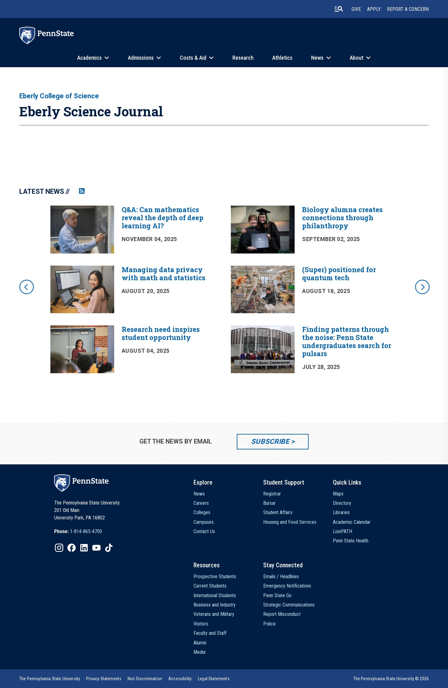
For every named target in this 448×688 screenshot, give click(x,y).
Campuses (204, 522)
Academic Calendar (352, 522)
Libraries (341, 512)
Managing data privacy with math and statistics (163, 273)
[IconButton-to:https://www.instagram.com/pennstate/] (59, 548)
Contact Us (204, 531)
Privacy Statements (103, 678)
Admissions (141, 57)
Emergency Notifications (287, 586)
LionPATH (342, 531)
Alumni (200, 643)
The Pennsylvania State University (49, 678)
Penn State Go (277, 595)
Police (269, 624)
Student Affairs (277, 512)
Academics (89, 57)
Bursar (269, 503)
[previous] (26, 286)
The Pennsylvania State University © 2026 (391, 678)
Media (199, 652)
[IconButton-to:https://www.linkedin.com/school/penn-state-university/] (84, 548)
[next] (422, 286)
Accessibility (180, 678)
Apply (374, 9)
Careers (201, 503)
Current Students (210, 586)
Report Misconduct (282, 614)
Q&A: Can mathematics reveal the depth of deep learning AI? (162, 217)
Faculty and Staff (210, 633)
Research (243, 57)
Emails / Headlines (281, 576)
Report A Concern (408, 9)
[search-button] (338, 9)
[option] (224, 295)
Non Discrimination (145, 678)
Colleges (202, 512)
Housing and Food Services (289, 522)
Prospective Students (215, 576)
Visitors (201, 624)
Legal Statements (214, 678)
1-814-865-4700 (86, 531)
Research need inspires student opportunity (161, 333)
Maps (338, 494)
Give (356, 9)
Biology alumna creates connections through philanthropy (342, 217)
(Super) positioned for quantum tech (339, 273)
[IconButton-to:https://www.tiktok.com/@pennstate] (109, 548)
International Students (215, 595)
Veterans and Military (214, 614)
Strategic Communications (289, 605)
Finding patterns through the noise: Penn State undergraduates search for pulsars (346, 341)
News (317, 57)
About (356, 57)
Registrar (272, 494)
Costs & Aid (193, 57)
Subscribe (270, 441)
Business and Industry (215, 605)
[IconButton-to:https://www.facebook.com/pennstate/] (72, 548)
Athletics (282, 57)
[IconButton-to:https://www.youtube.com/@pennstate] (96, 548)
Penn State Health (350, 541)
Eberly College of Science (59, 96)
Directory (342, 503)
